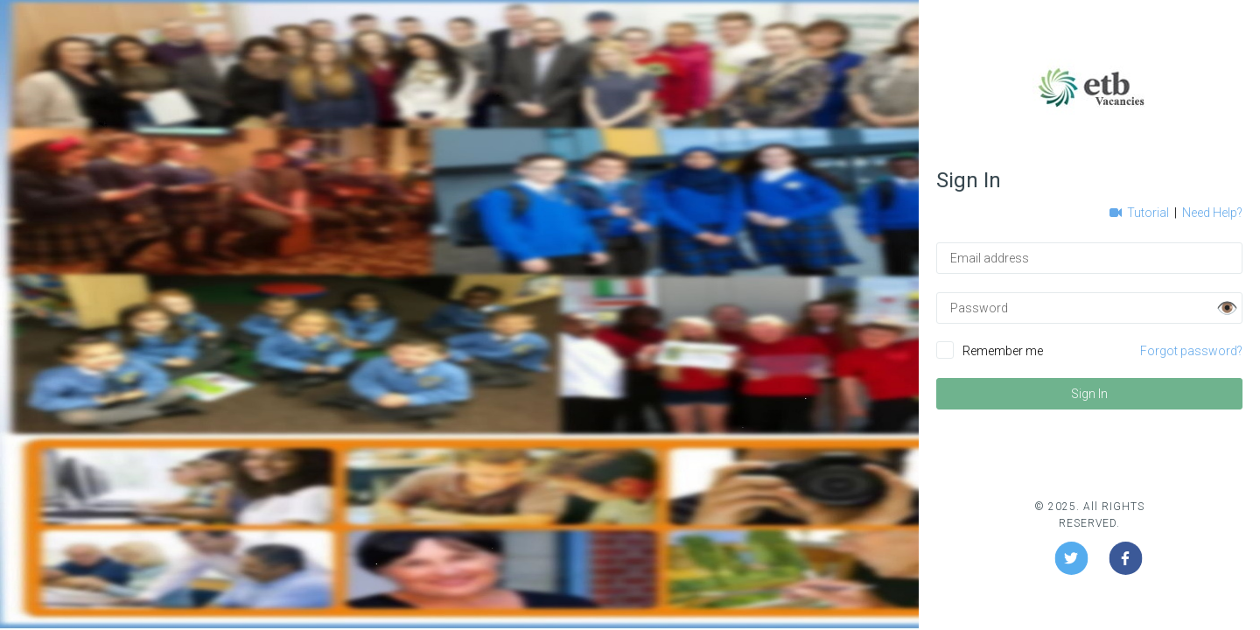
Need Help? (1212, 213)
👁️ (1227, 308)
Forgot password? (1191, 351)
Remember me (1002, 351)
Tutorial (1141, 213)
